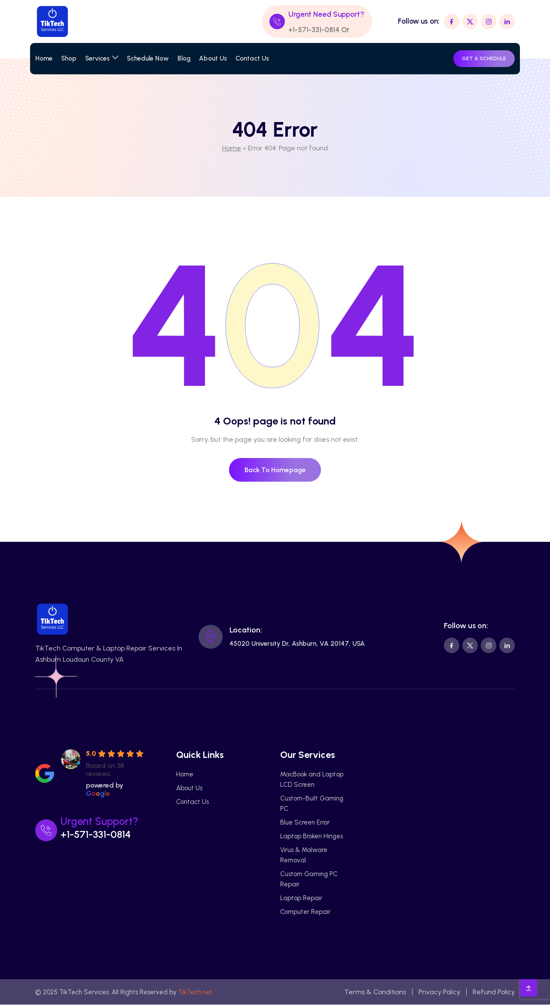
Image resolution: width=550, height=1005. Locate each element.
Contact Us (252, 58)
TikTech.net (195, 992)
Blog (183, 58)
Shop (68, 58)
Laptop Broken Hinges (311, 836)
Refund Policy (494, 992)
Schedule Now (148, 58)
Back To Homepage (275, 470)
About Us (213, 58)
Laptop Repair (301, 898)
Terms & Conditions (375, 992)
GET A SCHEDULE (484, 58)
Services (97, 58)
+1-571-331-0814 (314, 29)
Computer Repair (305, 912)
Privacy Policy (439, 992)
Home (43, 58)
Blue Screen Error (305, 823)
